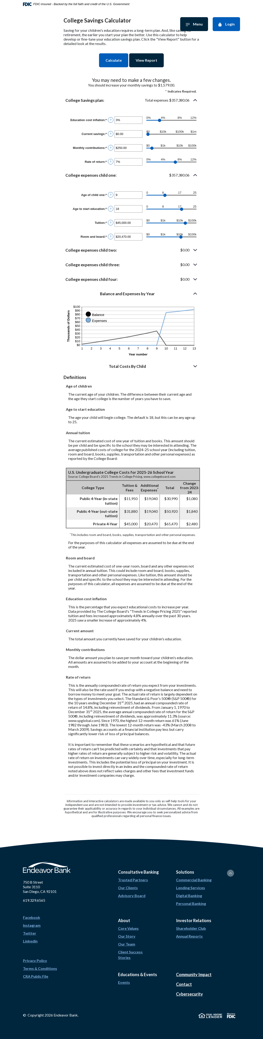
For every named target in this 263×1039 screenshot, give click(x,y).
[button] (131, 100)
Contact (184, 984)
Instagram (32, 925)
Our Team (126, 944)
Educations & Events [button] (137, 974)
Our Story (126, 936)
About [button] (124, 920)
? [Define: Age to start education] (110, 208)
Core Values (128, 928)
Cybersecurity (189, 994)
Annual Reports (189, 936)
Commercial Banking (194, 880)
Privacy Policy (35, 960)
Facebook (31, 917)
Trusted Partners (133, 880)
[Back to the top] (230, 873)
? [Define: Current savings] (110, 133)
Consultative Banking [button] (138, 872)
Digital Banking (189, 895)
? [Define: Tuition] (110, 222)
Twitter (29, 933)
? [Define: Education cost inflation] (110, 120)
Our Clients (128, 887)
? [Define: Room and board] (110, 236)
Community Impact (194, 974)
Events (124, 982)
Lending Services (190, 887)
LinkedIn (30, 941)
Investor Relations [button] (193, 920)
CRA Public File (35, 976)
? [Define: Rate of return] (110, 161)
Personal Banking (191, 903)
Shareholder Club (191, 928)
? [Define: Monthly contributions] (110, 147)
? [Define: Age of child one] (110, 194)
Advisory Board (131, 895)
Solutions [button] (185, 872)
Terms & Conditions (40, 968)
